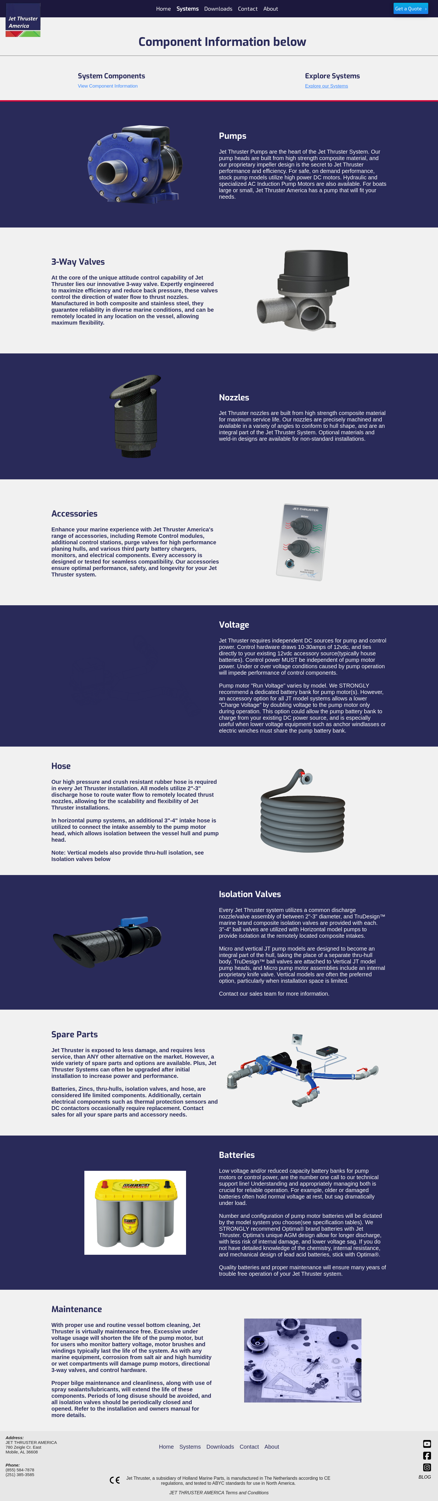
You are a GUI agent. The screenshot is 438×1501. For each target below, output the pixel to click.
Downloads (220, 1447)
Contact (249, 1447)
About (272, 1447)
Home (166, 1447)
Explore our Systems (326, 86)
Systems (190, 1447)
